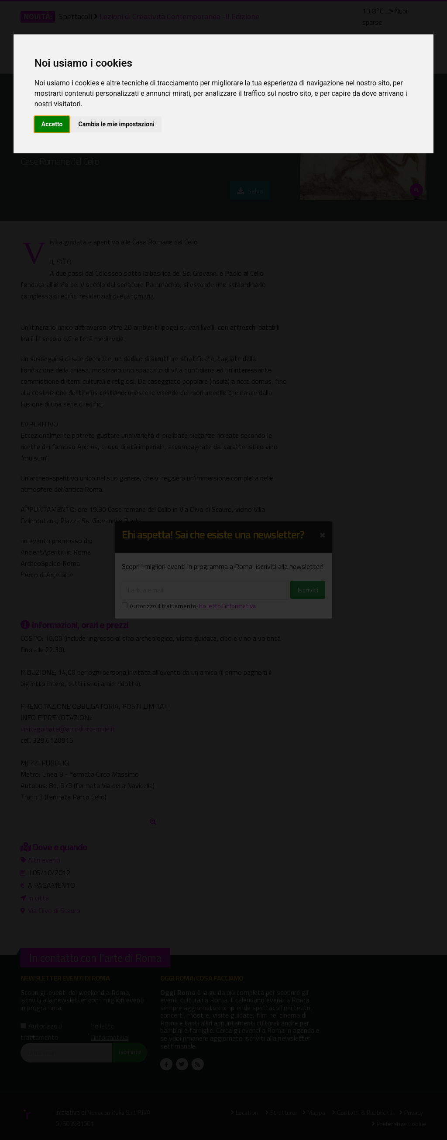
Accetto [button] (52, 124)
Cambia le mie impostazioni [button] (116, 124)
